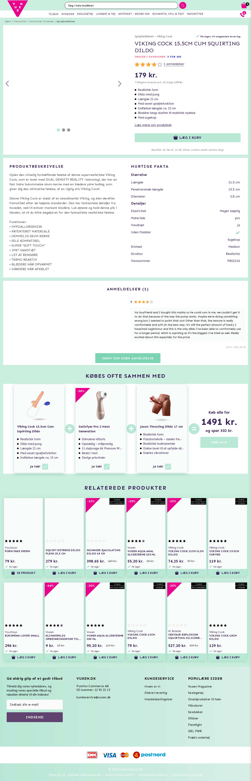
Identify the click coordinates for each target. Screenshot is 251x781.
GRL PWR (195, 731)
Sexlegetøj (195, 693)
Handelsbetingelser (158, 699)
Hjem (8, 21)
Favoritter (20, 21)
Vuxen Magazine (200, 686)
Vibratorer (195, 705)
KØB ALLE (219, 442)
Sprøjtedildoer (65, 21)
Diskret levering (156, 693)
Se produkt (23, 573)
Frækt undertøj (199, 737)
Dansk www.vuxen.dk (187, 775)
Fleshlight (195, 725)
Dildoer (193, 718)
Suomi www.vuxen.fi (119, 775)
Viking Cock (164, 36)
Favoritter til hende (41, 21)
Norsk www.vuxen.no (153, 775)
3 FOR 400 (174, 56)
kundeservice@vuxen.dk (93, 697)
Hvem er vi (152, 686)
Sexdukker (195, 712)
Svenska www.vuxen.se (84, 775)
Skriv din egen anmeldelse (128, 358)
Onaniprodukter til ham (204, 699)
